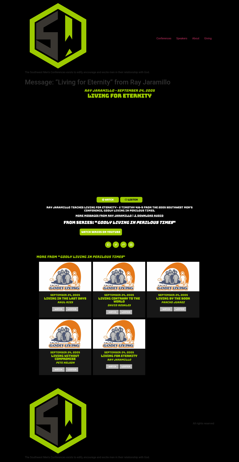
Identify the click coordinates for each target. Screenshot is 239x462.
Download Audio (150, 215)
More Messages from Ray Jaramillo (104, 215)
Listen (133, 199)
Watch (109, 199)
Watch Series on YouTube (100, 232)
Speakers (181, 38)
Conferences (163, 38)
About (195, 38)
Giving (208, 38)
